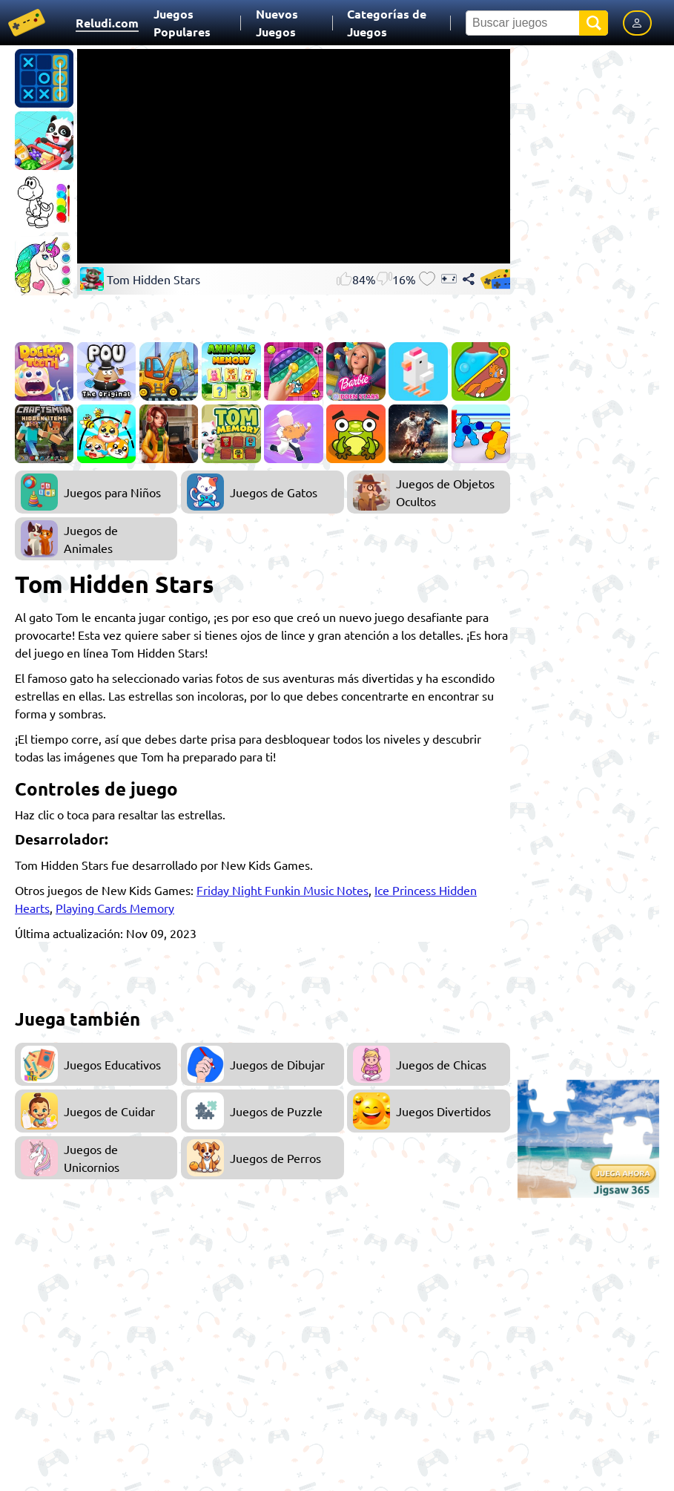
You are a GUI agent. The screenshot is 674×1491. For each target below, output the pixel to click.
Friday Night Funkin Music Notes (282, 889)
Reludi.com (107, 22)
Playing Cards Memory (115, 907)
